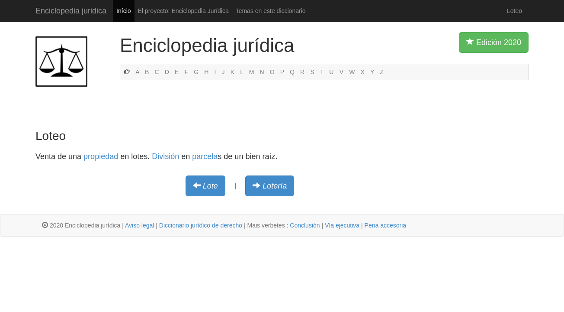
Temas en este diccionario (271, 10)
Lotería (275, 186)
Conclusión (305, 225)
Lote (210, 186)
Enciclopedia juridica (70, 10)
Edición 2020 (493, 42)
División (165, 156)
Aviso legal (139, 225)
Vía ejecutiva (342, 225)
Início (123, 10)
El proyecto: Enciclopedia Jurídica (183, 10)
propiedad (100, 156)
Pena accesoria (386, 225)
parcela (205, 156)
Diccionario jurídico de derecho (200, 225)
